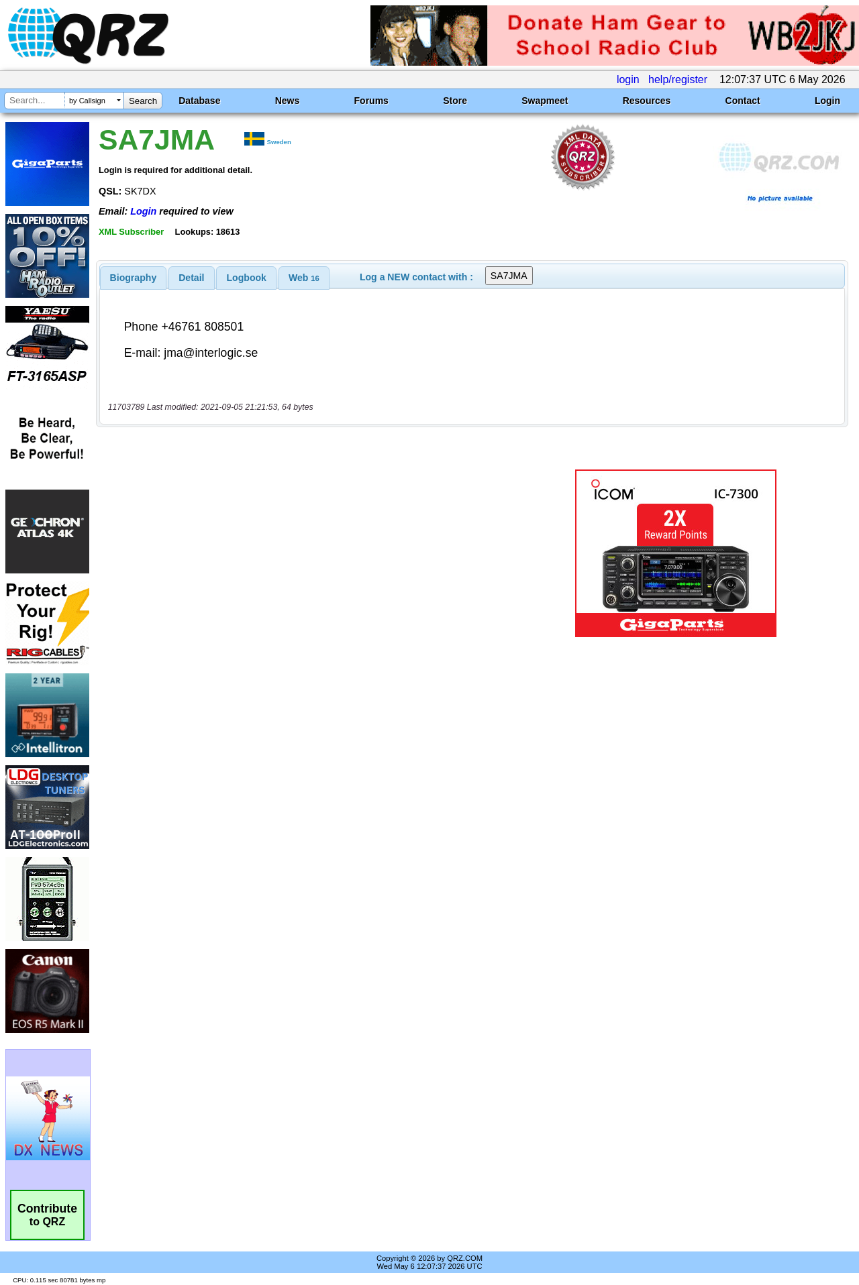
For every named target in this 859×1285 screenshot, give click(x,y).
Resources (647, 100)
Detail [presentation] (191, 277)
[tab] (133, 277)
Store (455, 100)
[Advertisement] (310, 553)
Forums (371, 100)
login (628, 79)
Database (199, 100)
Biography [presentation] (133, 277)
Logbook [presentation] (246, 277)
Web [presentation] (304, 277)
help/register (677, 79)
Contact (742, 100)
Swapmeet (544, 100)
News (287, 100)
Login (827, 100)
